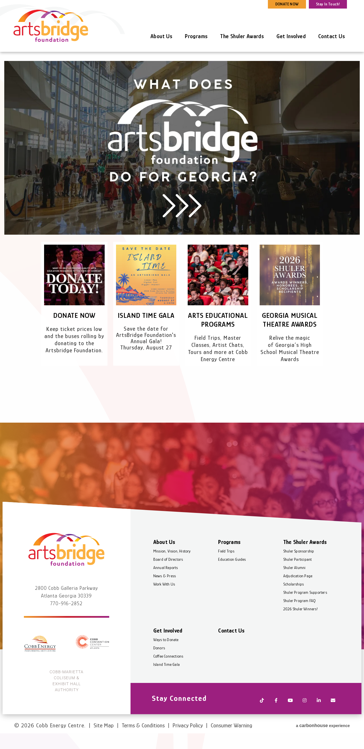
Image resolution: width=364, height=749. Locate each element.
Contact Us (331, 36)
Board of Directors (168, 574)
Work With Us (164, 599)
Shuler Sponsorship (298, 566)
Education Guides (232, 574)
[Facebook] (276, 713)
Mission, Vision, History (172, 566)
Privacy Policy (188, 734)
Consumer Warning (231, 734)
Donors (159, 663)
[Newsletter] (332, 713)
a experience (323, 733)
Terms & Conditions (143, 734)
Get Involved (291, 36)
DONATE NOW (287, 4)
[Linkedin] (318, 713)
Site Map (104, 734)
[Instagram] (304, 713)
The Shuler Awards (242, 36)
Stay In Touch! (328, 4)
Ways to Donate (166, 654)
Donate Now (74, 315)
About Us (161, 36)
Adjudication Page (297, 591)
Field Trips (226, 566)
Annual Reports (166, 582)
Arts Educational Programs (218, 324)
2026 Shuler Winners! (300, 624)
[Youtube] (290, 713)
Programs (196, 36)
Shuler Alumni (294, 582)
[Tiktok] (261, 713)
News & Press (165, 591)
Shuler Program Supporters (305, 607)
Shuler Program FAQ (299, 615)
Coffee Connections (169, 671)
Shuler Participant (297, 574)
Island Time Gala (146, 315)
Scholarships (293, 599)
